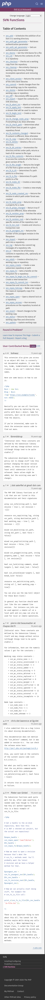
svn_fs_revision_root (14, 219)
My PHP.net (9, 991)
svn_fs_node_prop (13, 202)
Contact (20, 991)
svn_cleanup (11, 67)
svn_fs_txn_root (12, 225)
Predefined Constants (12, 964)
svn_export (10, 99)
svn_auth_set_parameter (16, 47)
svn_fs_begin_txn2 (13, 113)
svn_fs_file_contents (14, 156)
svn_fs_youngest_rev (15, 231)
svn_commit (11, 84)
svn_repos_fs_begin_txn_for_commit (21, 277)
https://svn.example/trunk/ (22, 395)
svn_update (11, 322)
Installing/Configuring (12, 961)
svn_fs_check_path (14, 125)
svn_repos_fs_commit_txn (17, 282)
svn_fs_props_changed (15, 208)
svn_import (10, 239)
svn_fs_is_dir (11, 170)
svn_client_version (14, 79)
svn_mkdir (10, 259)
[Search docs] (36, 3)
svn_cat (9, 56)
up (4, 353)
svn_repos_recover (14, 302)
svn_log (9, 245)
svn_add (9, 36)
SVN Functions (9, 967)
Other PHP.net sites (12, 997)
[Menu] (41, 3)
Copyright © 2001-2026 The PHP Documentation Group (17, 983)
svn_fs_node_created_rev (17, 193)
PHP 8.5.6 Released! (22, 9)
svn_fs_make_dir (13, 182)
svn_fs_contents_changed (17, 133)
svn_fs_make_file (13, 188)
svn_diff (9, 96)
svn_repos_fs (11, 271)
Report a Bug (21, 338)
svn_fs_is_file (11, 176)
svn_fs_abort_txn (13, 104)
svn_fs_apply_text (13, 107)
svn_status (10, 317)
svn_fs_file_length (13, 165)
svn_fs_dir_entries (13, 147)
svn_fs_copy (11, 139)
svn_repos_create (13, 265)
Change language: (17, 16)
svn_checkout (12, 61)
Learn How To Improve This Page (17, 335)
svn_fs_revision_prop (15, 213)
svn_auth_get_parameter (16, 41)
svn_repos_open (13, 297)
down (8, 353)
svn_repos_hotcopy (14, 288)
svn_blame (10, 53)
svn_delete (10, 90)
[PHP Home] (7, 4)
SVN (5, 957)
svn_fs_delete (12, 142)
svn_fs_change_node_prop (17, 119)
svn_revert (10, 311)
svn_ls (8, 251)
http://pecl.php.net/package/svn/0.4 (21, 748)
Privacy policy (30, 997)
